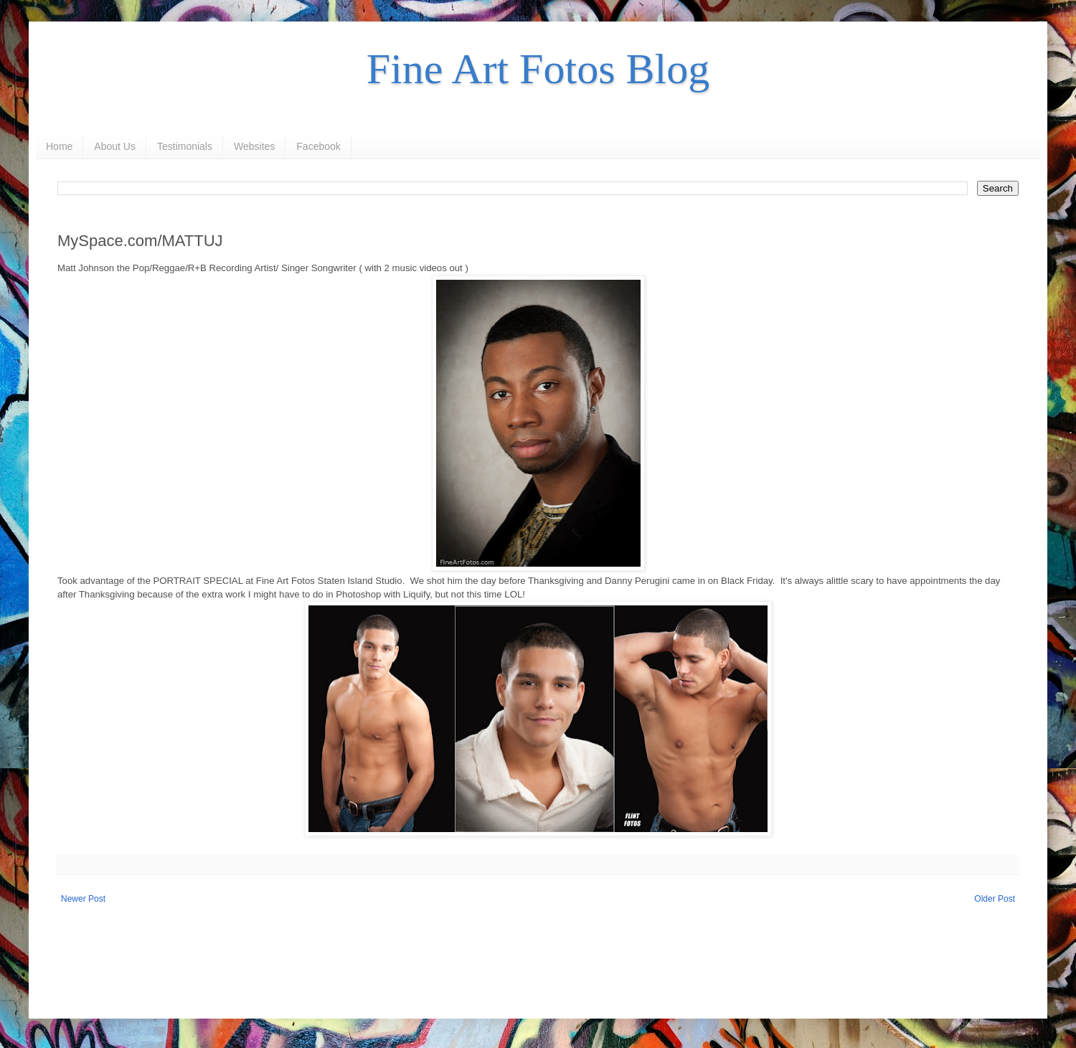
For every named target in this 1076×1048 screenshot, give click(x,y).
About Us (115, 146)
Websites (254, 146)
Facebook (318, 146)
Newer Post (83, 899)
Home (59, 146)
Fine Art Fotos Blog (538, 69)
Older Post (994, 899)
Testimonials (184, 146)
